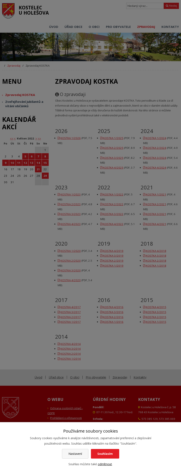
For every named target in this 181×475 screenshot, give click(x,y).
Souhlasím (105, 454)
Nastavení (75, 454)
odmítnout (105, 464)
